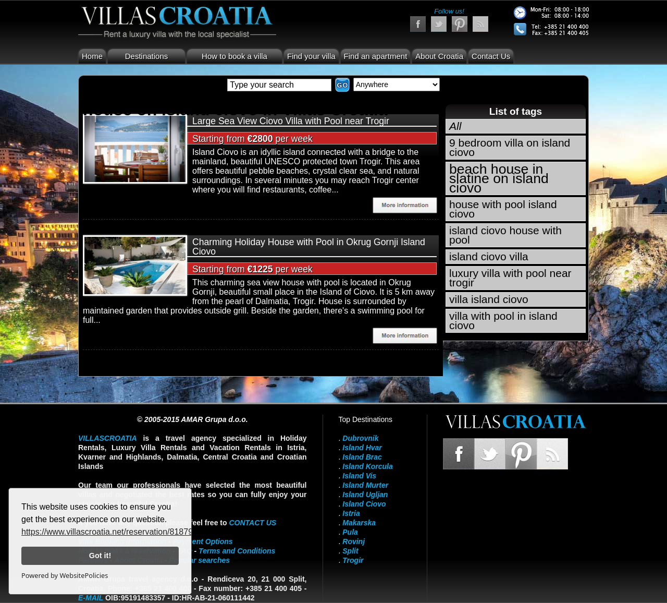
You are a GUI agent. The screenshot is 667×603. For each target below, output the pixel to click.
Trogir (352, 560)
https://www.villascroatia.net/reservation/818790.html (118, 531)
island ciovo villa (488, 256)
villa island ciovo (488, 299)
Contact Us (491, 56)
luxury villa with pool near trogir (510, 277)
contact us (252, 522)
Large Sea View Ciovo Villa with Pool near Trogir (290, 121)
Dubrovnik (360, 438)
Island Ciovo (364, 504)
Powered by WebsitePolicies (64, 575)
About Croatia (439, 56)
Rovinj (353, 541)
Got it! (100, 555)
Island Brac (361, 457)
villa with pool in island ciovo (503, 320)
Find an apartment (375, 56)
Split (350, 551)
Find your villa (311, 56)
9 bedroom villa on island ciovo (509, 147)
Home (92, 56)
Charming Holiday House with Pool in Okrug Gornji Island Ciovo (308, 247)
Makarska (359, 522)
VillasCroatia (107, 438)
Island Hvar (361, 447)
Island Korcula (367, 466)
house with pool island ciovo (503, 209)
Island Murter (365, 485)
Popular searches (199, 560)
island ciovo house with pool (505, 235)
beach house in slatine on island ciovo (499, 178)
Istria (351, 513)
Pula (350, 532)
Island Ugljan (365, 494)
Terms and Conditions (237, 551)
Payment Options (203, 541)
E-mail (90, 598)
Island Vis (359, 476)
